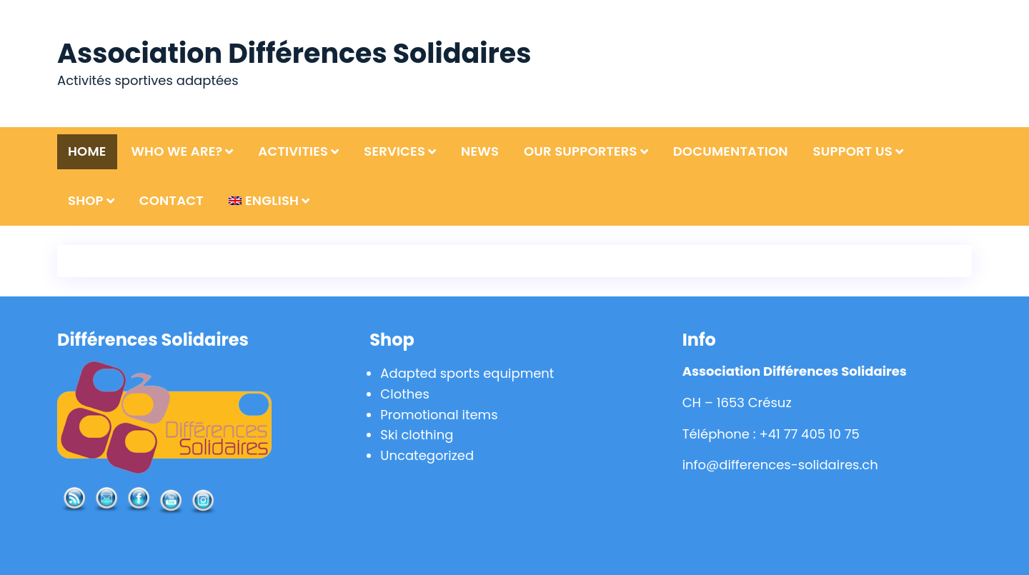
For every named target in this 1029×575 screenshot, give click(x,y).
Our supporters (580, 151)
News (480, 151)
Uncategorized (427, 455)
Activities (293, 151)
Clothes (404, 394)
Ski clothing (416, 435)
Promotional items (438, 415)
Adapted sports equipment (467, 373)
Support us (853, 151)
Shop (86, 200)
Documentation (730, 151)
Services (394, 151)
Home (87, 151)
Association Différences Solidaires (294, 53)
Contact (171, 200)
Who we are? (176, 151)
